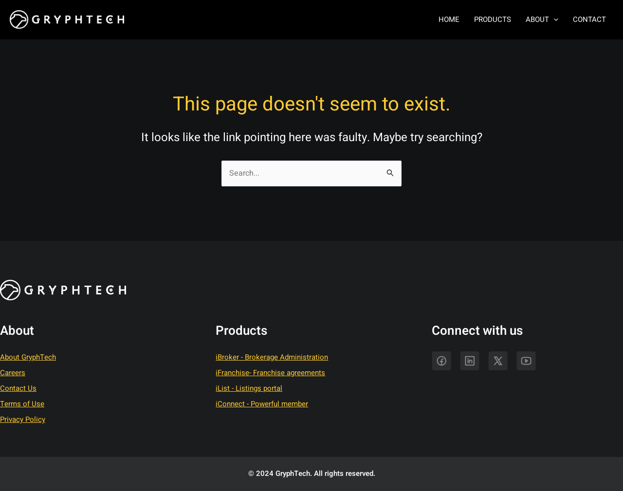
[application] (553, 19)
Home (449, 19)
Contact (589, 19)
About (542, 19)
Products (492, 19)
